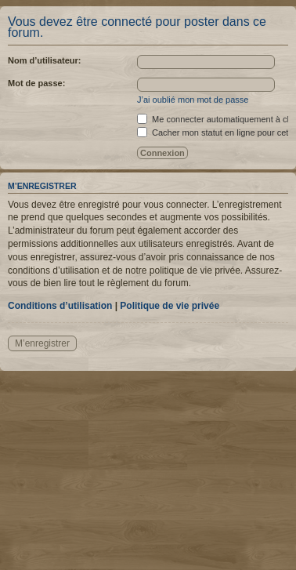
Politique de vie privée (169, 305)
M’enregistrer (42, 343)
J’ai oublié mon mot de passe (192, 99)
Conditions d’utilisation (60, 305)
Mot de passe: (36, 83)
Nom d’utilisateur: (44, 60)
